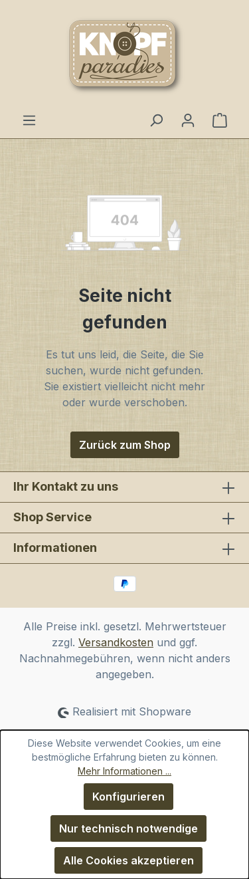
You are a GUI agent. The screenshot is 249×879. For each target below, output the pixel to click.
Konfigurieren (128, 796)
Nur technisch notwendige (128, 828)
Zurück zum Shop (125, 444)
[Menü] (29, 119)
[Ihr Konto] (188, 119)
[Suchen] (156, 119)
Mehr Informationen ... (124, 771)
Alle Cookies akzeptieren (128, 860)
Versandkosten (115, 642)
